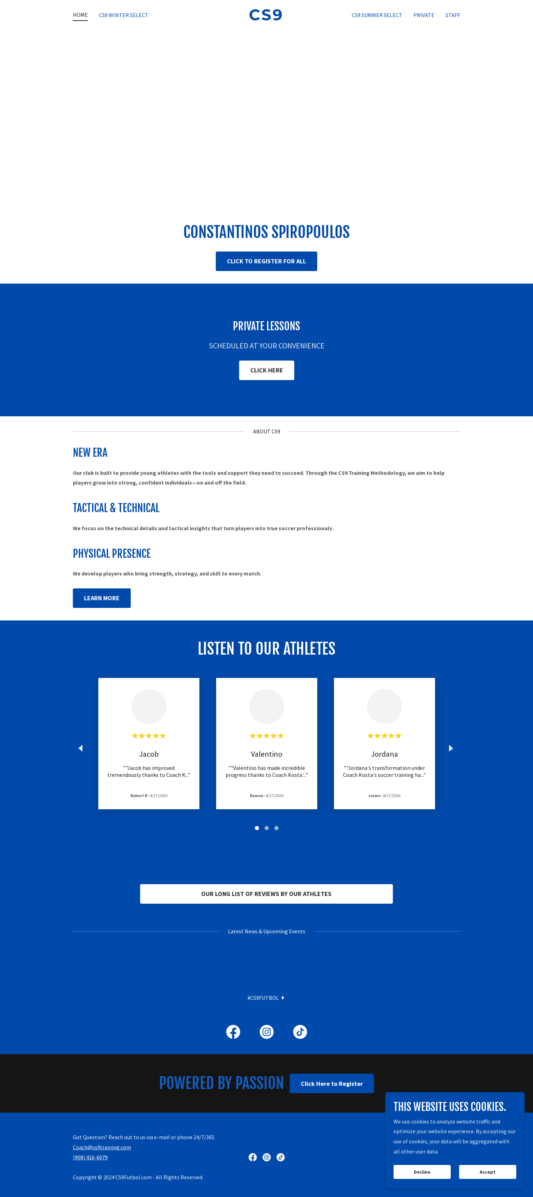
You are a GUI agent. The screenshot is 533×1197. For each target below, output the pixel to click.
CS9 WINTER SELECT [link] (124, 14)
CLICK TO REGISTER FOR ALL (266, 261)
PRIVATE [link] (423, 14)
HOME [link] (80, 14)
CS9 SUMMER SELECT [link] (377, 14)
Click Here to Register (332, 1162)
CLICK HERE (266, 370)
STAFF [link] (453, 14)
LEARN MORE (102, 598)
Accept (488, 1172)
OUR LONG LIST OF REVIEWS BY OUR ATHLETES (266, 894)
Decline (422, 1172)
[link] (266, 18)
